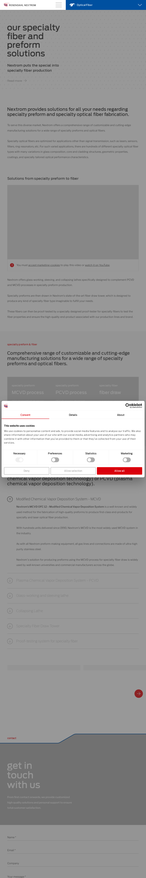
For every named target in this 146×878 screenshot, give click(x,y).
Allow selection (73, 470)
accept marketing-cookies (44, 269)
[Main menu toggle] (59, 5)
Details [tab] (73, 414)
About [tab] (120, 414)
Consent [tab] (25, 414)
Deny (27, 470)
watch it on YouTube (97, 269)
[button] (73, 503)
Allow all (119, 470)
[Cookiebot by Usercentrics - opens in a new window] (128, 405)
